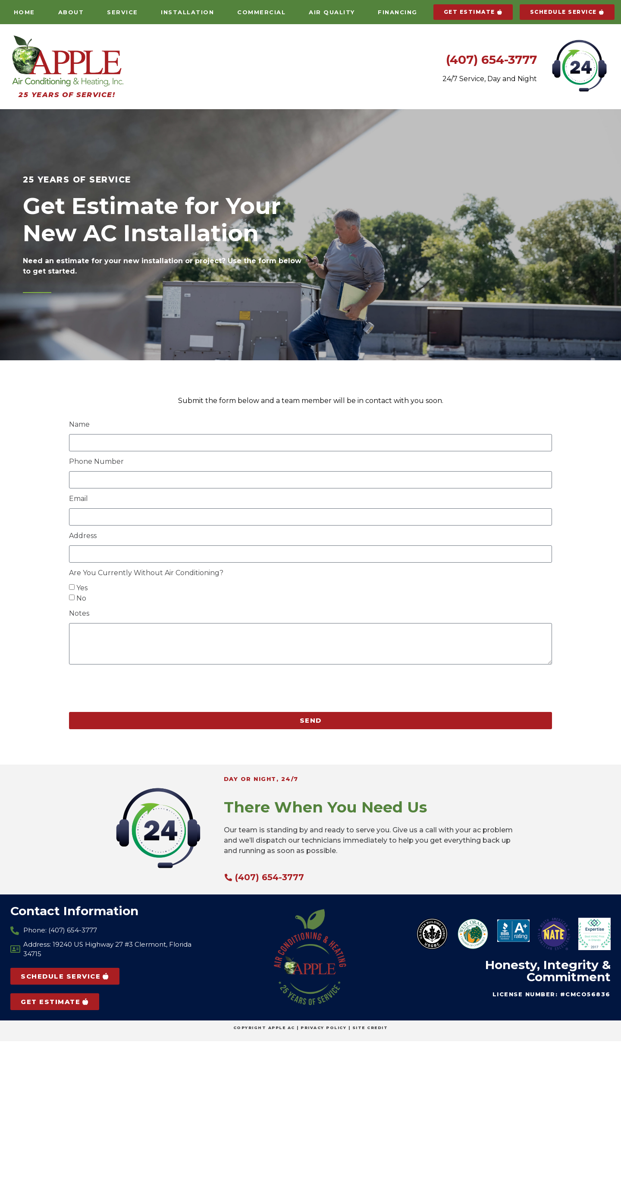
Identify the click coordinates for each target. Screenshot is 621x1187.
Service (122, 12)
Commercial (261, 12)
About (71, 12)
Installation (187, 12)
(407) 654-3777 (491, 59)
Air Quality (332, 12)
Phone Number (96, 462)
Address (83, 536)
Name (79, 424)
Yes (82, 588)
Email (78, 499)
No (81, 598)
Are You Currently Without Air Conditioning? (146, 573)
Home (24, 12)
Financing (397, 12)
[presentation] (134, 688)
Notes (79, 613)
